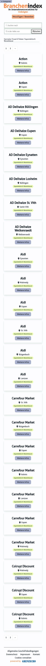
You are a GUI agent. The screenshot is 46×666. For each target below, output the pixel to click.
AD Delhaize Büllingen (23, 107)
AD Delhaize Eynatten (23, 155)
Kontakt (36, 654)
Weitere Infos (23, 71)
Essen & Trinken (17, 39)
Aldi (23, 254)
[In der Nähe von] (17, 31)
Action (23, 59)
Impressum (25, 654)
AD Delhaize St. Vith (23, 203)
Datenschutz (11, 654)
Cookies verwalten (23, 658)
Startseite (7, 39)
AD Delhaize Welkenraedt (23, 228)
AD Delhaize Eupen (23, 131)
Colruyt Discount (23, 566)
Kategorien (6, 1)
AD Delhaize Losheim (23, 179)
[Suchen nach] (23, 25)
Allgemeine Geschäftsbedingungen (23, 651)
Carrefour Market (23, 398)
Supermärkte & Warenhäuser (23, 66)
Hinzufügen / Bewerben (23, 16)
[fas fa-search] (37, 31)
